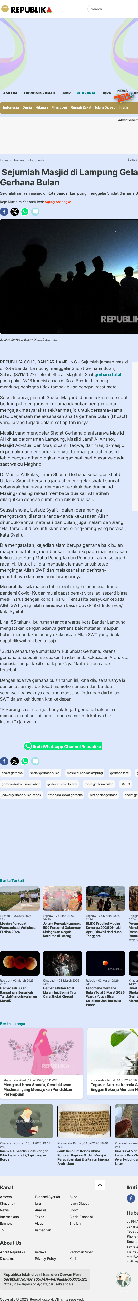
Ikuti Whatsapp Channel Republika (63, 746)
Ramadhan (43, 1230)
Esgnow (6, 1223)
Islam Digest (104, 107)
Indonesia (11, 107)
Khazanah (19, 160)
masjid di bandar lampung (85, 773)
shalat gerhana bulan (45, 773)
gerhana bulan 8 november (21, 784)
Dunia (27, 107)
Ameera (6, 1197)
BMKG (125, 784)
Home (4, 160)
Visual (39, 1223)
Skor (73, 1197)
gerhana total (107, 374)
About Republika (12, 1252)
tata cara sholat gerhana (65, 795)
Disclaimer (8, 1259)
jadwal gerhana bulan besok (21, 795)
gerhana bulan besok (62, 784)
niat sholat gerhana (103, 795)
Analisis (41, 1210)
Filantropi (59, 107)
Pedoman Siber (81, 1252)
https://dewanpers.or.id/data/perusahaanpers (38, 1284)
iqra (107, 93)
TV (2, 1230)
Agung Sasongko (58, 202)
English (75, 1223)
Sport (74, 1210)
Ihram (123, 107)
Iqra (38, 1203)
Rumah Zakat (81, 107)
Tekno (39, 1217)
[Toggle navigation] (5, 9)
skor (66, 93)
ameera (10, 93)
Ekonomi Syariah (39, 93)
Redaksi (41, 1252)
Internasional (9, 1217)
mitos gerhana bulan (99, 784)
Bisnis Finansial (81, 1217)
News (122, 91)
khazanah (86, 93)
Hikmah (42, 107)
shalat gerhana (12, 773)
